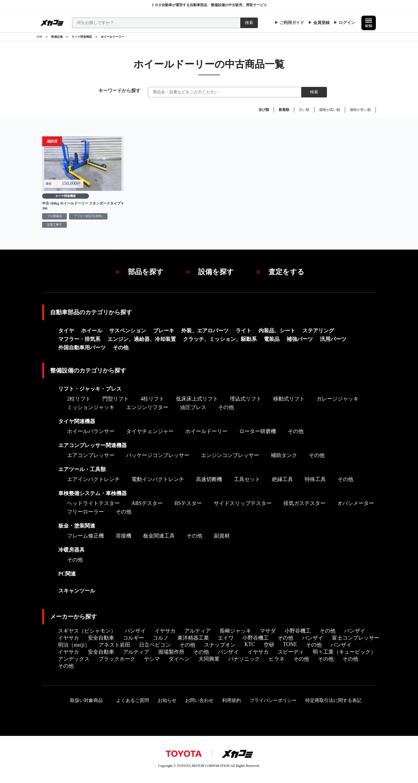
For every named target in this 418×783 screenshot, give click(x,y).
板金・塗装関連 (76, 526)
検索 (249, 22)
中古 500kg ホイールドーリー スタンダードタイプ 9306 (82, 205)
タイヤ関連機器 (81, 36)
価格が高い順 (329, 110)
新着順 (284, 110)
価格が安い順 (360, 110)
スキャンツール (76, 591)
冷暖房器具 (71, 550)
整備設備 (57, 36)
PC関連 (67, 574)
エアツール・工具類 (82, 469)
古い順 (304, 110)
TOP (39, 36)
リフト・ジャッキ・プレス (89, 389)
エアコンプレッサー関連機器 (92, 445)
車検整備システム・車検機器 (92, 493)
